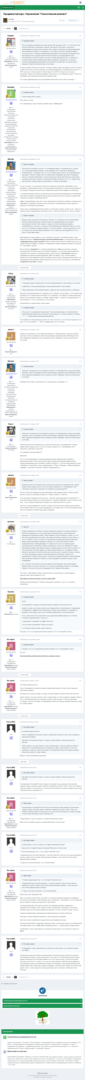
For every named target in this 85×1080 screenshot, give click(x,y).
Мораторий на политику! (12, 1006)
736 (11, 56)
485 (11, 444)
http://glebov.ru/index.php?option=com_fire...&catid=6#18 (37, 578)
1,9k (11, 107)
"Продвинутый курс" (28, 21)
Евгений (10, 87)
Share (62, 20)
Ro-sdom (11, 639)
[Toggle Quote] (23, 41)
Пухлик (11, 592)
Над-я (10, 424)
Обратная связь (42, 1073)
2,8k (11, 179)
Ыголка (11, 522)
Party (10, 274)
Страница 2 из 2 (24, 28)
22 (11, 350)
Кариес (11, 36)
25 (11, 542)
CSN (12, 19)
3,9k (11, 660)
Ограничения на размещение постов (15, 1000)
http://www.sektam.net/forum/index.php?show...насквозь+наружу (40, 656)
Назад (8, 28)
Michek (11, 159)
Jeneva (11, 330)
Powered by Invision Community (42, 1077)
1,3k (11, 294)
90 (11, 612)
